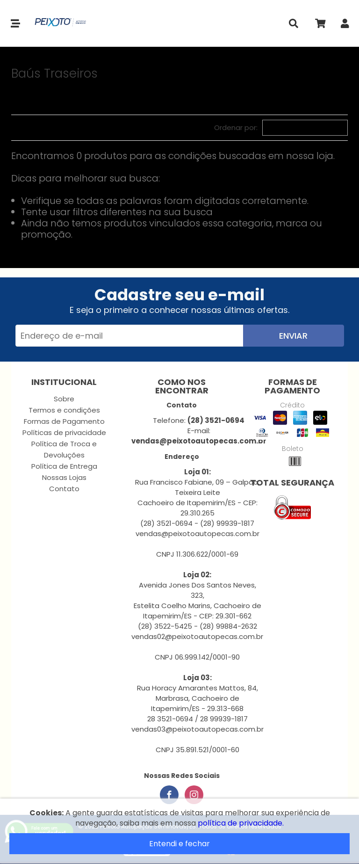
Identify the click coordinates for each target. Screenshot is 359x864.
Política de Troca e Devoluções (64, 449)
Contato (64, 489)
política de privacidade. (241, 823)
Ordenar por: (236, 127)
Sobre (64, 399)
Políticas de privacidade (64, 432)
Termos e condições (64, 410)
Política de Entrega (64, 466)
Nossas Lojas (64, 477)
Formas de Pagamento (64, 421)
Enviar (293, 335)
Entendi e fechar (179, 843)
